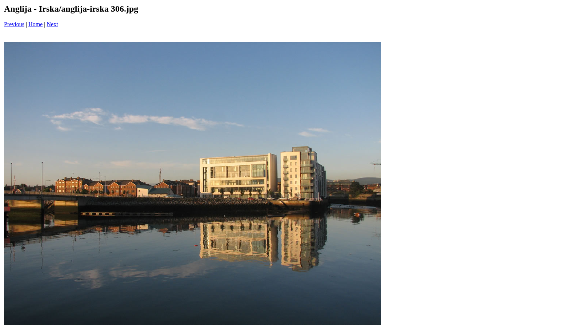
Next (52, 24)
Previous (14, 24)
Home (35, 24)
